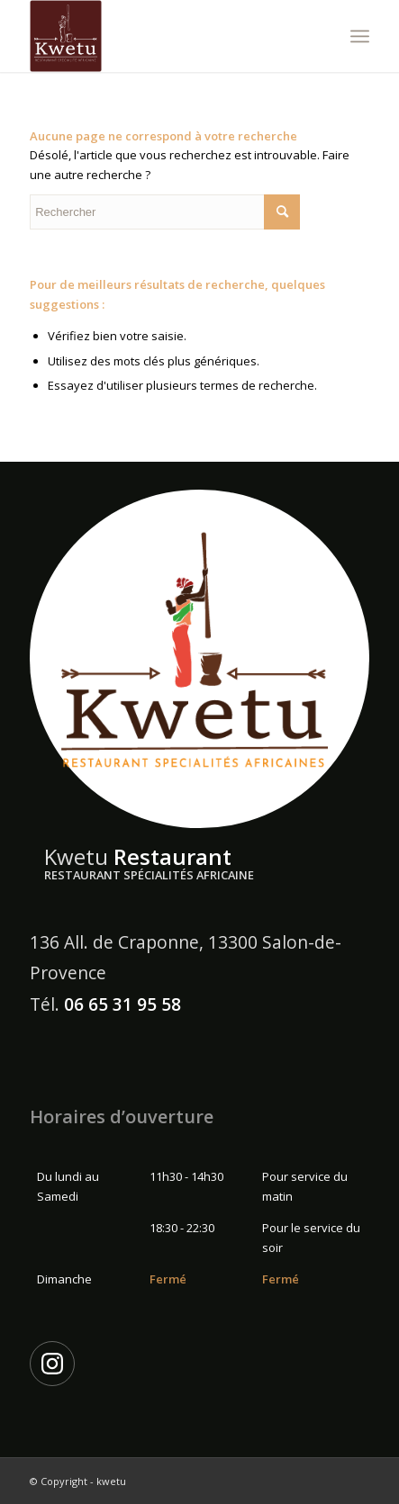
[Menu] (359, 36)
